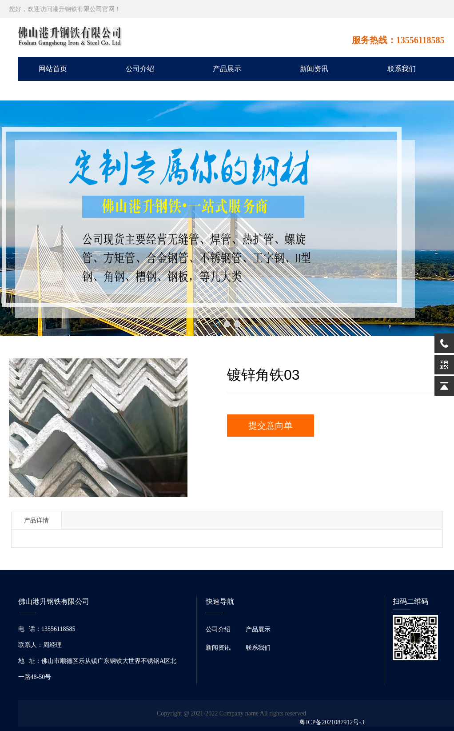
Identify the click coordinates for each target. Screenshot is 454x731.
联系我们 (401, 68)
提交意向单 (270, 425)
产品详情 (36, 520)
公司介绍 (140, 68)
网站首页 (53, 68)
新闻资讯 (314, 68)
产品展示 (227, 68)
